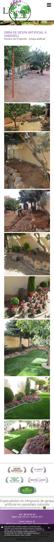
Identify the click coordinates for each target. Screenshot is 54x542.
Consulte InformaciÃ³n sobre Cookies (17, 535)
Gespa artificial (37, 38)
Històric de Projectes (15, 38)
